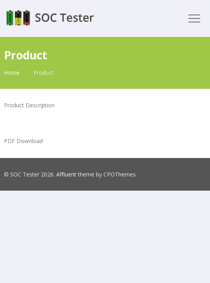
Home (12, 72)
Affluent (66, 174)
